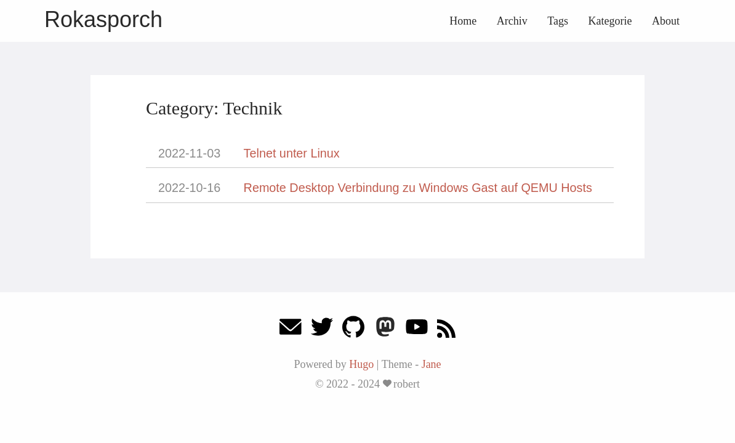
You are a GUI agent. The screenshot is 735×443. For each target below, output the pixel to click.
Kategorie (610, 21)
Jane (431, 364)
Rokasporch (103, 19)
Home (462, 21)
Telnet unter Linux (292, 153)
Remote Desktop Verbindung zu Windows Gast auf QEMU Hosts (418, 187)
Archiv (512, 21)
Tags (557, 21)
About (666, 21)
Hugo (361, 364)
